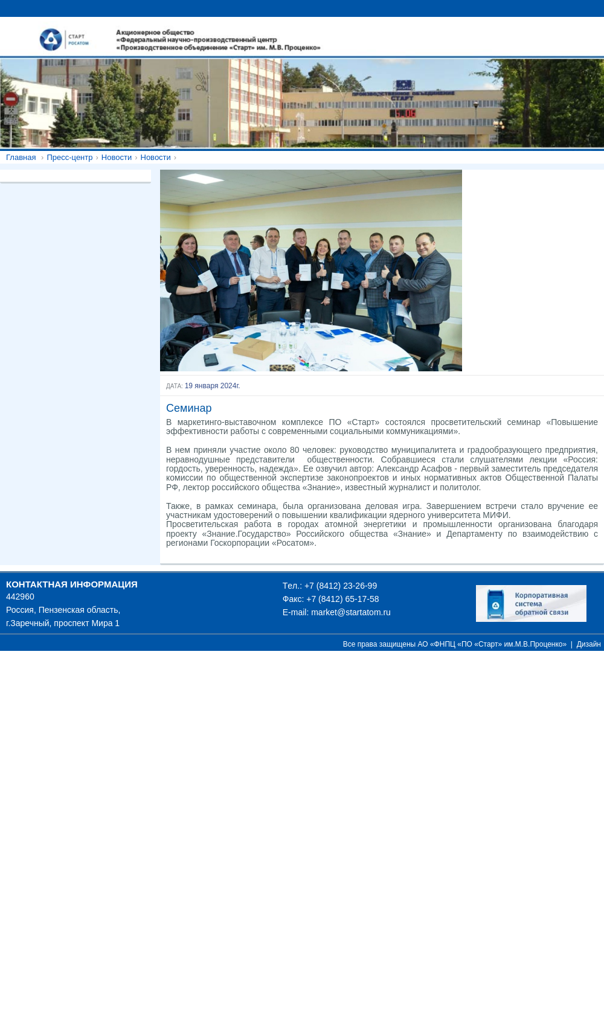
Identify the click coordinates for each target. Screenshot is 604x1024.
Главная (21, 157)
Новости (116, 157)
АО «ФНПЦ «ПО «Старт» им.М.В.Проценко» (492, 644)
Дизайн (589, 644)
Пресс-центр (69, 157)
